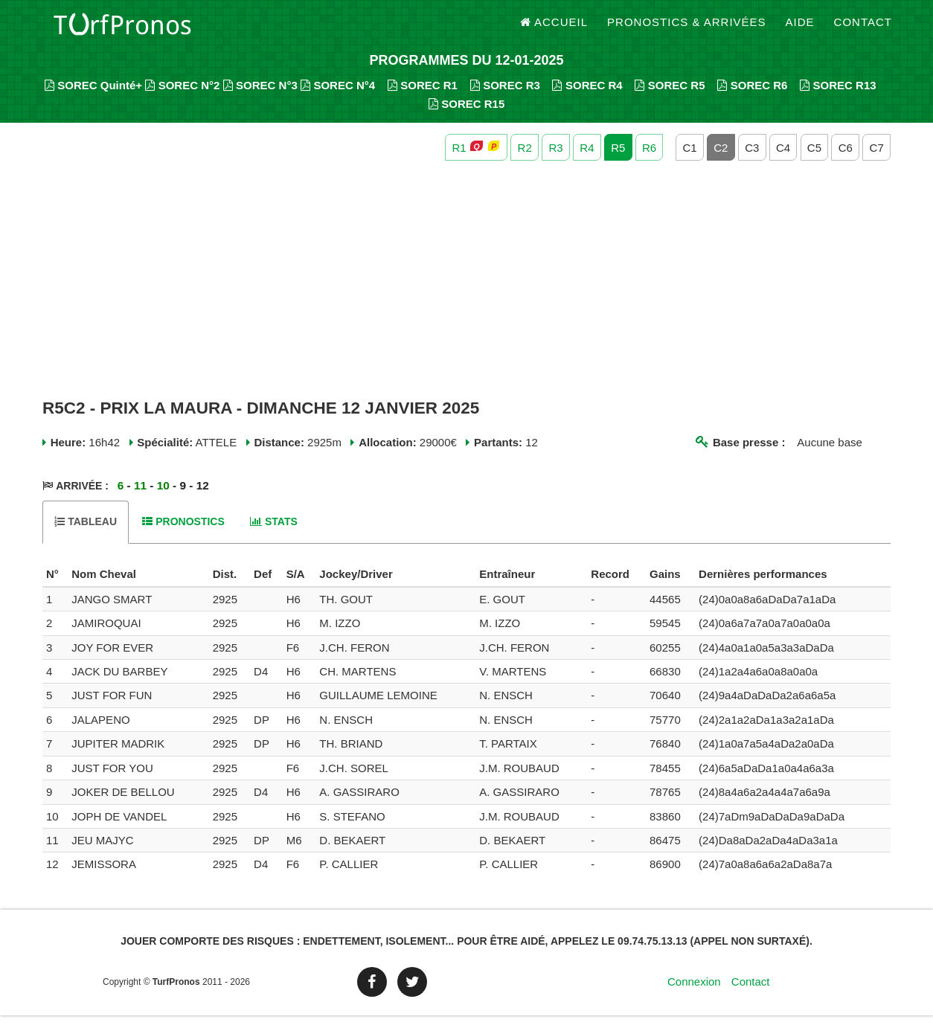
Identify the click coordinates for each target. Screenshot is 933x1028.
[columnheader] (55, 587)
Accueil (554, 29)
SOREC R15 (467, 115)
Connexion (694, 994)
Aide (800, 29)
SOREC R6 (752, 97)
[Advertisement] (466, 292)
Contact (863, 29)
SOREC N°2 (182, 97)
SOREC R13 (838, 97)
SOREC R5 (670, 97)
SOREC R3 (505, 97)
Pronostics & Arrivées (686, 29)
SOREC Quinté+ (93, 97)
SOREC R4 (587, 97)
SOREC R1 (423, 97)
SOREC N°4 (338, 97)
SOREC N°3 (260, 97)
